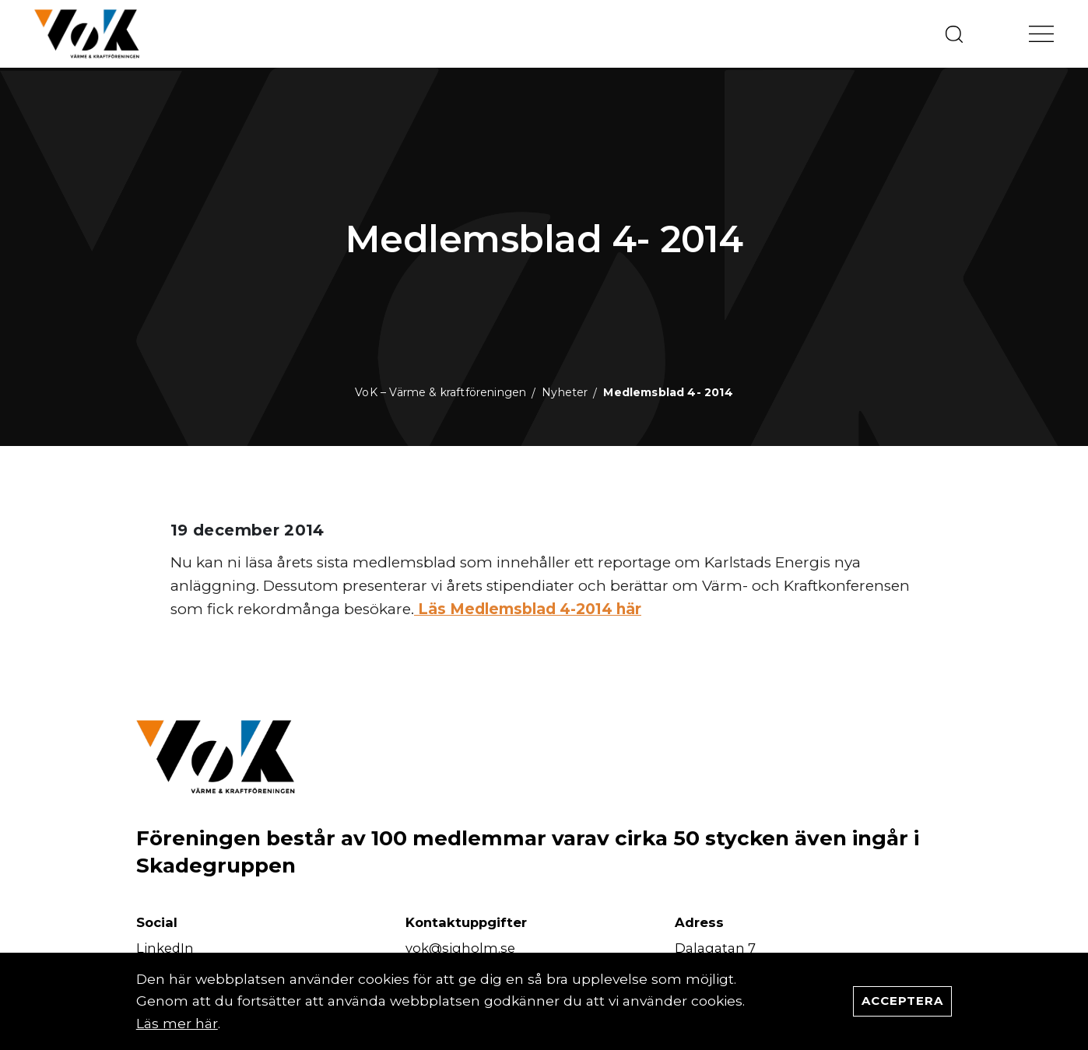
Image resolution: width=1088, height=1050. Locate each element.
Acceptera (902, 1000)
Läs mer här (177, 1023)
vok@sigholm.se (460, 948)
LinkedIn (165, 948)
